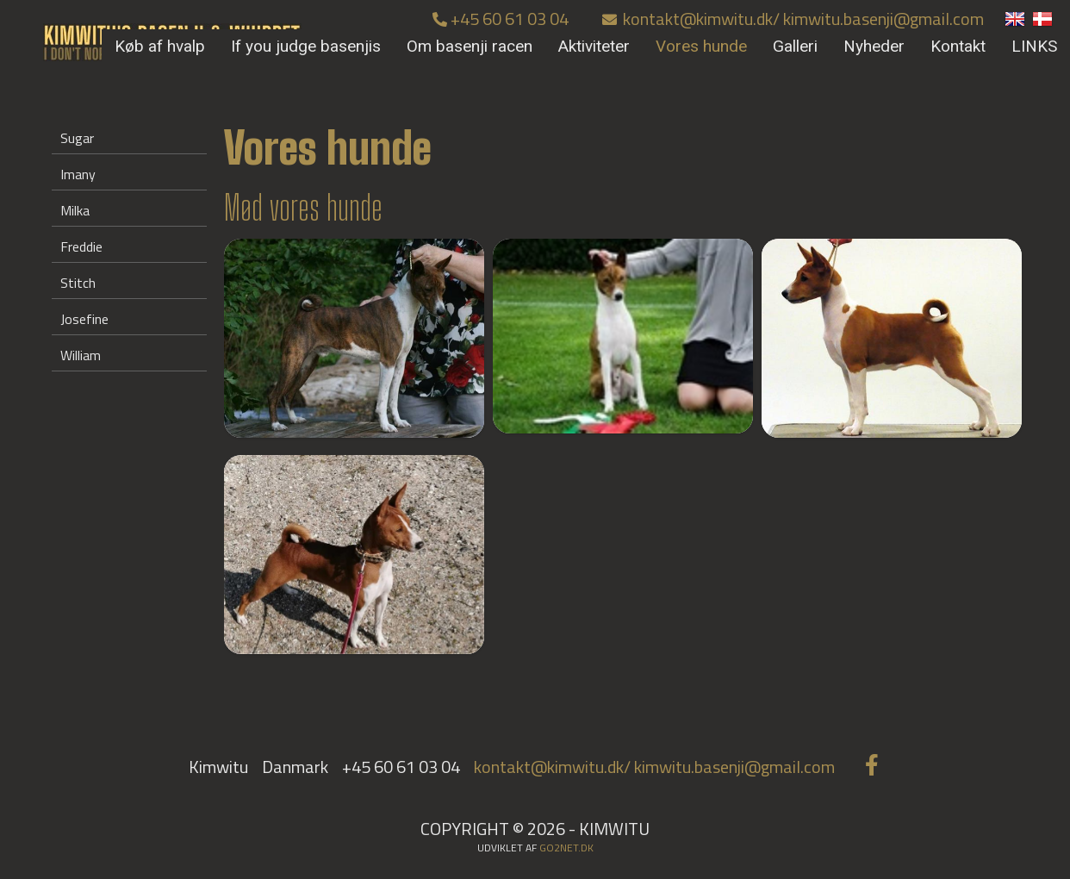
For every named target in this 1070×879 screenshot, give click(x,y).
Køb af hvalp (160, 46)
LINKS (1034, 46)
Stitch (78, 282)
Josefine (84, 319)
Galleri (795, 46)
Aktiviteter (594, 46)
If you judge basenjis (306, 46)
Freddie (81, 246)
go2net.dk (566, 847)
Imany (78, 174)
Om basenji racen (469, 46)
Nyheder (874, 46)
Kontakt (958, 46)
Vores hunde (701, 46)
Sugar (77, 138)
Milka (75, 210)
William (80, 355)
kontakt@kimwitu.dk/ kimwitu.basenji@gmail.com (793, 18)
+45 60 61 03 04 (500, 18)
